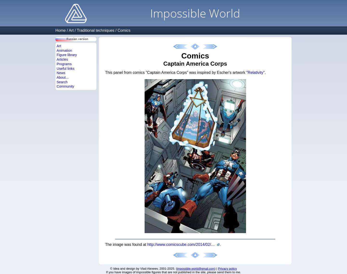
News (61, 73)
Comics (124, 30)
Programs (64, 64)
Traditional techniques (95, 30)
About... (63, 77)
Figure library (67, 55)
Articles (62, 59)
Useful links (65, 68)
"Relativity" (255, 72)
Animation (64, 50)
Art (71, 30)
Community (65, 86)
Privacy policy (227, 268)
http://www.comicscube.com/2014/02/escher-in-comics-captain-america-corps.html (183, 244)
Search (62, 82)
